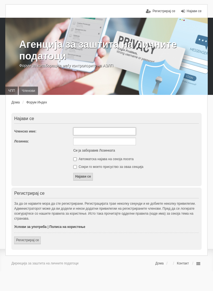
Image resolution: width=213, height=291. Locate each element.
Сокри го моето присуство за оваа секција (108, 167)
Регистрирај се (27, 240)
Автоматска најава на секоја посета (103, 159)
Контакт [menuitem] (183, 263)
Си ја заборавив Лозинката (94, 150)
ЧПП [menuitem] (11, 91)
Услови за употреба (30, 227)
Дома (159, 263)
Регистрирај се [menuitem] (164, 11)
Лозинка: (21, 141)
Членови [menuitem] (28, 91)
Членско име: (25, 131)
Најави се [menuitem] (194, 11)
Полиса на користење (67, 227)
